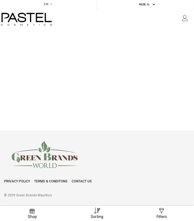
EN (46, 4)
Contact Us (82, 181)
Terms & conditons (50, 181)
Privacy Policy (17, 181)
